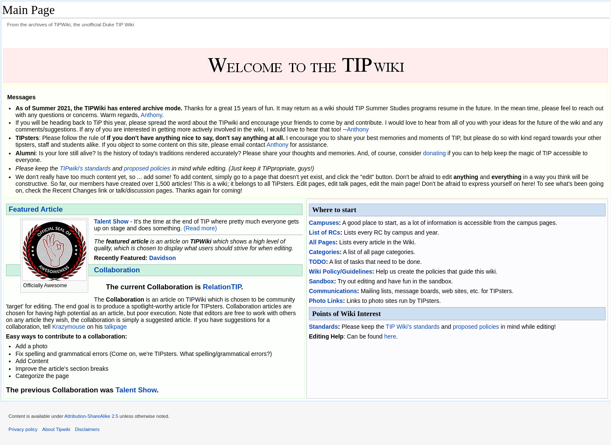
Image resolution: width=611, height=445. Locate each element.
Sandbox (321, 281)
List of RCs (324, 232)
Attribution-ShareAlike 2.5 (91, 416)
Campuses (324, 222)
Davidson (162, 258)
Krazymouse (68, 326)
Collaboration (117, 270)
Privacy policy (22, 429)
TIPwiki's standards (85, 168)
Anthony (151, 115)
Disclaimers (87, 429)
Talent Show (111, 221)
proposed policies (147, 168)
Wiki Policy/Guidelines (340, 271)
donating (434, 153)
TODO (317, 261)
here (390, 336)
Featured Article (36, 209)
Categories (324, 252)
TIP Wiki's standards (413, 326)
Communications (333, 291)
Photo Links (326, 300)
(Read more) (200, 228)
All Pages (322, 242)
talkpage (115, 326)
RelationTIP (222, 287)
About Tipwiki (56, 429)
